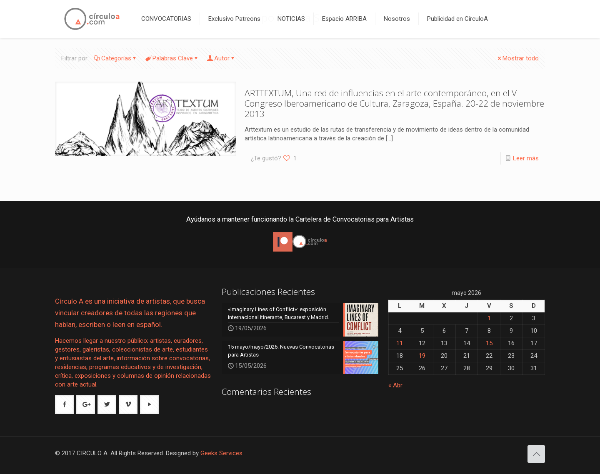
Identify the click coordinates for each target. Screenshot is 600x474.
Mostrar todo (517, 58)
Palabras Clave (172, 58)
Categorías (116, 58)
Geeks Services (221, 453)
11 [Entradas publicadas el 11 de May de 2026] (399, 343)
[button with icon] (64, 404)
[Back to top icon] (536, 454)
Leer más (526, 158)
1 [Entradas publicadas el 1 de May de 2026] (489, 318)
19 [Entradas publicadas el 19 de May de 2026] (422, 355)
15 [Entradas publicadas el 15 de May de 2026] (489, 343)
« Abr (395, 385)
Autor (221, 58)
